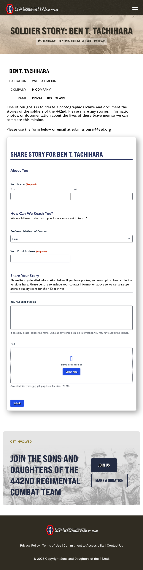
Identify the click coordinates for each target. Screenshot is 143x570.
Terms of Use (51, 545)
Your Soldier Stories (23, 302)
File (12, 344)
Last (75, 189)
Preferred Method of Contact (28, 231)
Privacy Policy (30, 545)
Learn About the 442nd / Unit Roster (63, 40)
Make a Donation (109, 480)
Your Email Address (28, 251)
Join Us (104, 465)
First (12, 189)
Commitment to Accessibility (83, 545)
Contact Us (115, 545)
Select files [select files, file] (71, 371)
